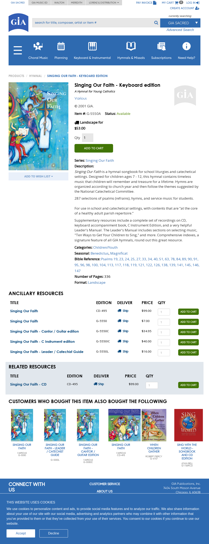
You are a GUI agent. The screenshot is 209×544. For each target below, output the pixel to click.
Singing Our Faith (100, 160)
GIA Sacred (18, 2)
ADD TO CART (93, 148)
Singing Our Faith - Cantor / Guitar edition (44, 331)
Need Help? (186, 49)
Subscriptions (161, 49)
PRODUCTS (16, 76)
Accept (21, 533)
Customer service (104, 484)
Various (80, 98)
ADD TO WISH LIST (38, 176)
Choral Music (38, 49)
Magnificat (119, 253)
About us (104, 491)
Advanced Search (180, 30)
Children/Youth (105, 247)
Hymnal (35, 76)
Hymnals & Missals (131, 49)
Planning (61, 49)
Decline (53, 533)
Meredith (76, 2)
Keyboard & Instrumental (92, 49)
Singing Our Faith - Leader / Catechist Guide (46, 352)
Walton (59, 2)
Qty (77, 137)
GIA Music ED (40, 2)
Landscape (97, 282)
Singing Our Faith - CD (28, 384)
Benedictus (100, 253)
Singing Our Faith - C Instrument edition (42, 341)
